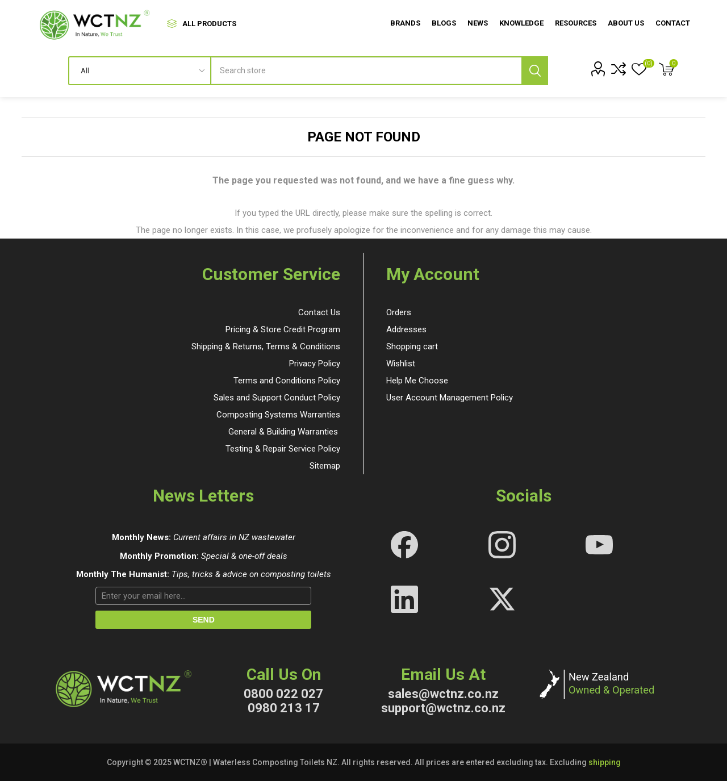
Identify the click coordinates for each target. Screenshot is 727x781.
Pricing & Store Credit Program (282, 329)
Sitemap (325, 466)
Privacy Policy (314, 363)
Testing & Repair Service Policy (282, 449)
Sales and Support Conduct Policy (277, 397)
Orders (398, 312)
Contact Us (319, 312)
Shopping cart (412, 346)
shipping (604, 762)
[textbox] (379, 70)
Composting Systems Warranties (278, 415)
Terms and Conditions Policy (286, 380)
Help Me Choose (417, 380)
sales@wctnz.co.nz (443, 694)
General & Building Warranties (283, 432)
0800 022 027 (283, 694)
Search (534, 70)
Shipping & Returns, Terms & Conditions (265, 346)
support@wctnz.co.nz (443, 708)
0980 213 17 (284, 708)
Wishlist (400, 363)
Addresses (406, 329)
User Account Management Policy (449, 397)
